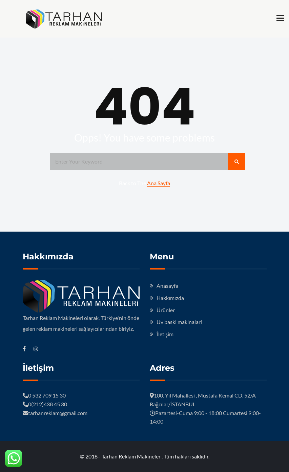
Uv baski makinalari (179, 322)
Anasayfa (167, 285)
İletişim (165, 334)
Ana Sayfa (158, 183)
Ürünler (166, 310)
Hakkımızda (170, 298)
